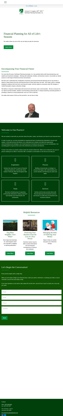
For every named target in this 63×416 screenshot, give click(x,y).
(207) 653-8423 (8, 404)
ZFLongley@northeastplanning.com (9, 412)
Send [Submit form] (4, 318)
